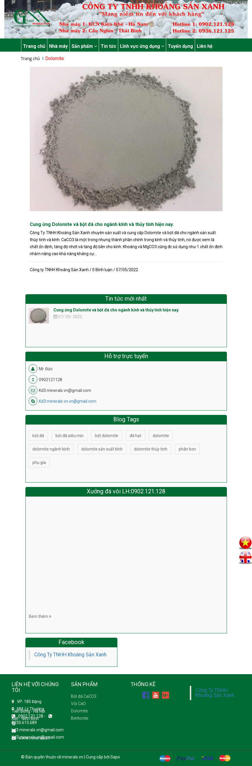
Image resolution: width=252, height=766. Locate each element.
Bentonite (79, 718)
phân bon (187, 449)
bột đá (38, 435)
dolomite (161, 435)
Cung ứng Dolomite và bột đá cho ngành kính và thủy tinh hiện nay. (102, 224)
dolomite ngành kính (51, 449)
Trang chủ (34, 46)
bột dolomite (106, 435)
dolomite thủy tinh (150, 449)
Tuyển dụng (180, 46)
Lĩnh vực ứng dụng (142, 46)
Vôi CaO (78, 703)
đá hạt (135, 435)
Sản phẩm (84, 46)
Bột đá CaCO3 (83, 696)
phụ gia (39, 462)
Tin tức (108, 46)
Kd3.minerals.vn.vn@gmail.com (67, 401)
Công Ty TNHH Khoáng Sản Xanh (70, 655)
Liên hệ (205, 46)
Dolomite (79, 711)
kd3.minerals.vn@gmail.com (38, 730)
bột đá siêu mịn (69, 435)
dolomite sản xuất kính (102, 449)
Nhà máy (58, 46)
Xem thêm (40, 616)
